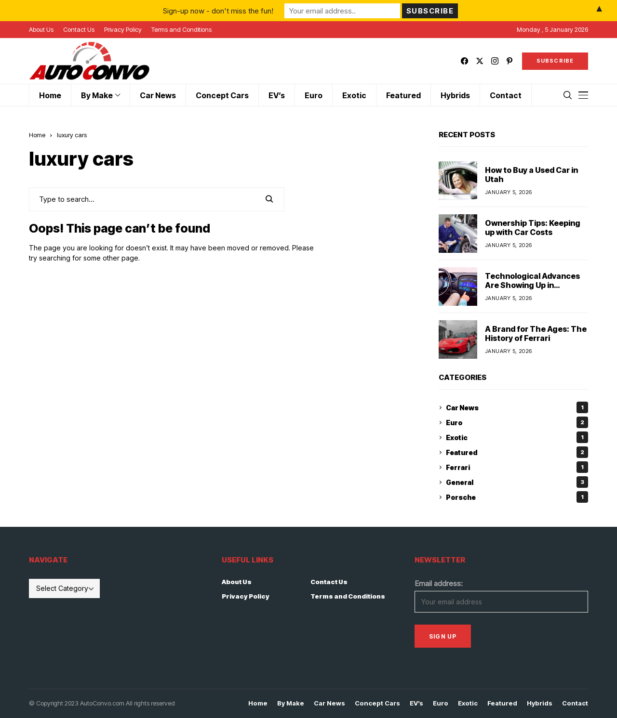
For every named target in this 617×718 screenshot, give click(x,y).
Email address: (439, 583)
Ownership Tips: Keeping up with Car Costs (532, 227)
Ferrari (517, 467)
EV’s (416, 703)
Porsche (517, 497)
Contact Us (329, 582)
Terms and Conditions (347, 596)
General (517, 482)
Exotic (517, 437)
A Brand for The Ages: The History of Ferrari (536, 333)
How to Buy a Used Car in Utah (531, 174)
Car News (517, 407)
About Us (237, 582)
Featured (517, 452)
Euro (517, 422)
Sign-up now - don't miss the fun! (218, 10)
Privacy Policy (245, 596)
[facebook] (464, 61)
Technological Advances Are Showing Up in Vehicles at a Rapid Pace (532, 285)
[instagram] (494, 61)
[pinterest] (509, 61)
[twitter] (479, 61)
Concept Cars (377, 703)
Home (37, 135)
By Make (290, 703)
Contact (575, 703)
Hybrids (539, 703)
